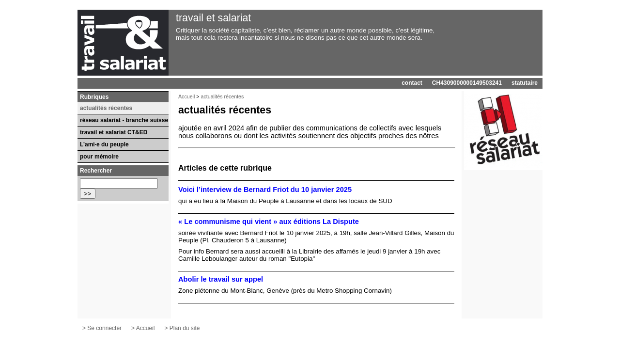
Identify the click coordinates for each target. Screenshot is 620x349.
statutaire (525, 82)
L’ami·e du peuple (104, 144)
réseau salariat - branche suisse (124, 120)
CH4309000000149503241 (467, 82)
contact (412, 82)
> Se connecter (102, 328)
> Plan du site (182, 328)
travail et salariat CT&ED (113, 132)
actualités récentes (222, 96)
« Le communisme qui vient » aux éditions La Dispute (268, 221)
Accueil (186, 96)
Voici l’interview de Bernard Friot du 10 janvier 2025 (265, 189)
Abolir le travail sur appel (220, 279)
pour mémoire (99, 156)
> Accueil (143, 328)
